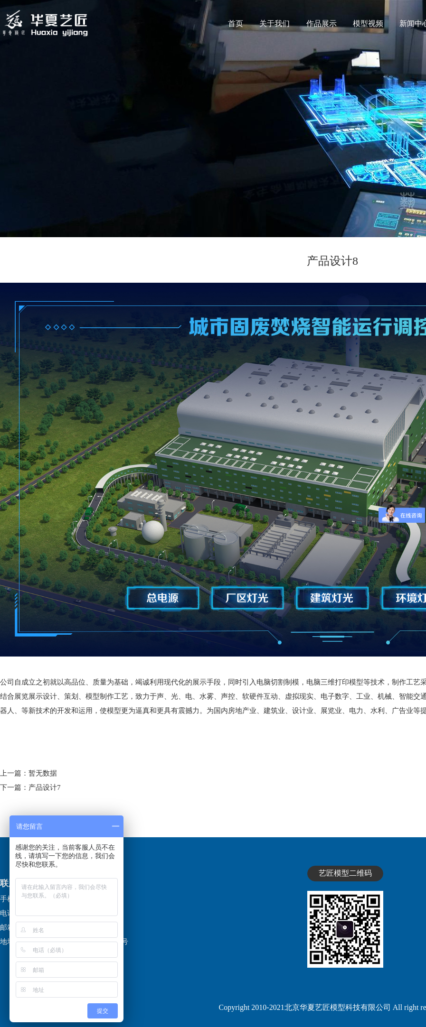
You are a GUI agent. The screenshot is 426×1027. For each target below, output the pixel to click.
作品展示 (321, 23)
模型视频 (368, 23)
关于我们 (274, 23)
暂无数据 (42, 773)
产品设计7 (44, 787)
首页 (235, 23)
